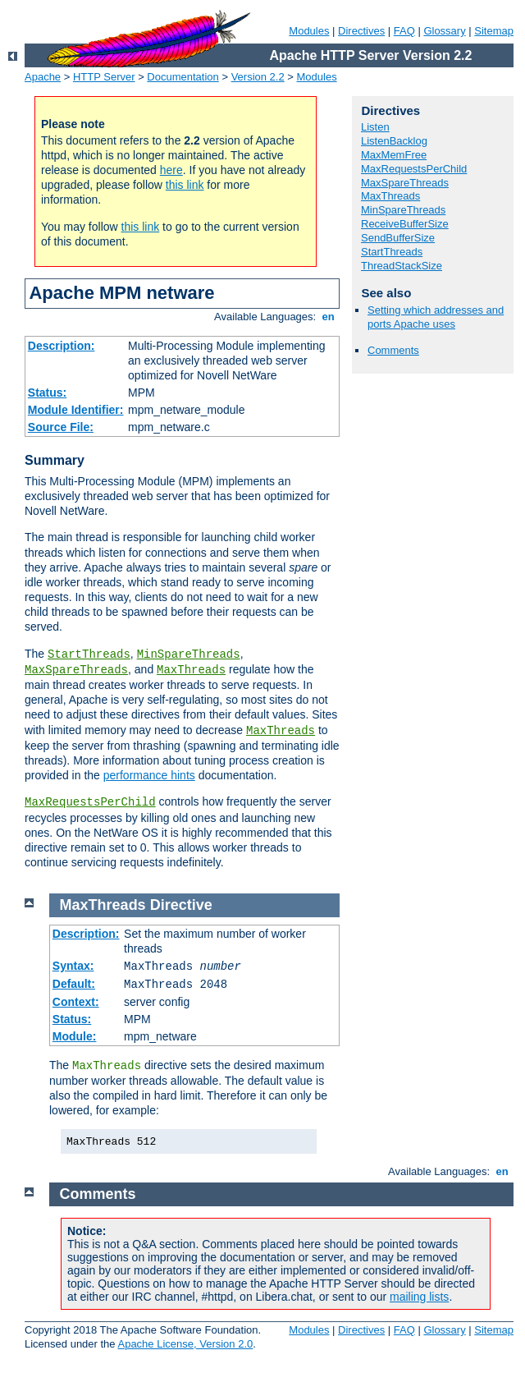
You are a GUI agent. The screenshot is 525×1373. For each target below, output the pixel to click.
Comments (393, 350)
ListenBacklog (394, 141)
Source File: (61, 427)
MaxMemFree (394, 155)
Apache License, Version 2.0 (185, 1344)
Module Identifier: (76, 409)
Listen (375, 127)
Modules (309, 31)
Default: (73, 983)
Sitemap (494, 31)
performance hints (149, 775)
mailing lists (419, 1296)
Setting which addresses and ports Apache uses (436, 317)
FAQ (404, 31)
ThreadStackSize (401, 265)
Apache (43, 77)
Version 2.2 (258, 77)
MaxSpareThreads (76, 670)
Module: (74, 1036)
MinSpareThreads (188, 654)
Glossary (444, 31)
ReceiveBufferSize (405, 224)
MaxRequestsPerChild (90, 802)
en (328, 316)
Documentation (182, 77)
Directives (361, 31)
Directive (181, 905)
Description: (61, 345)
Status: (47, 392)
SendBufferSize (398, 238)
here (171, 170)
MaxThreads (191, 670)
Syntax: (73, 965)
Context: (75, 1001)
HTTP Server (104, 77)
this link (185, 184)
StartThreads (89, 654)
